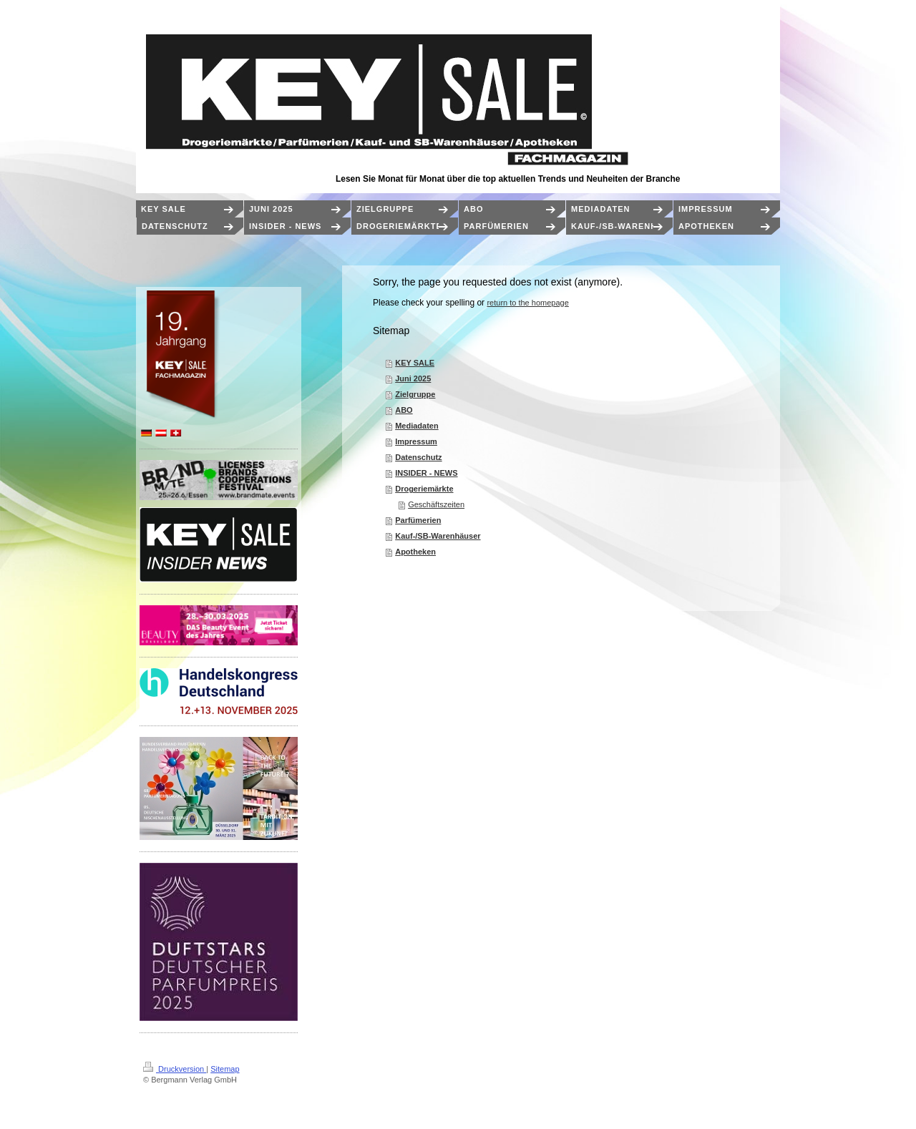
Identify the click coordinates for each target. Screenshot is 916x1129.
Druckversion (174, 1069)
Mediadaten (417, 425)
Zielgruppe (415, 394)
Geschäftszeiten (436, 504)
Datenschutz (418, 457)
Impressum (416, 441)
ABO (403, 410)
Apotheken (415, 551)
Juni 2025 (413, 378)
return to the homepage (527, 302)
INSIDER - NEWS (426, 473)
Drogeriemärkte (424, 488)
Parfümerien (418, 520)
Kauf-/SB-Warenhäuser (437, 536)
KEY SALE (414, 362)
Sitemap (224, 1069)
